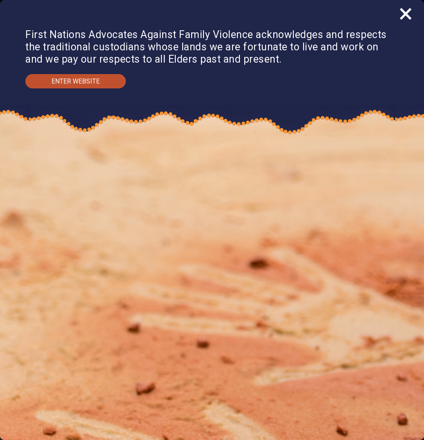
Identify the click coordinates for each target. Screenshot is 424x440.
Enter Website (75, 81)
